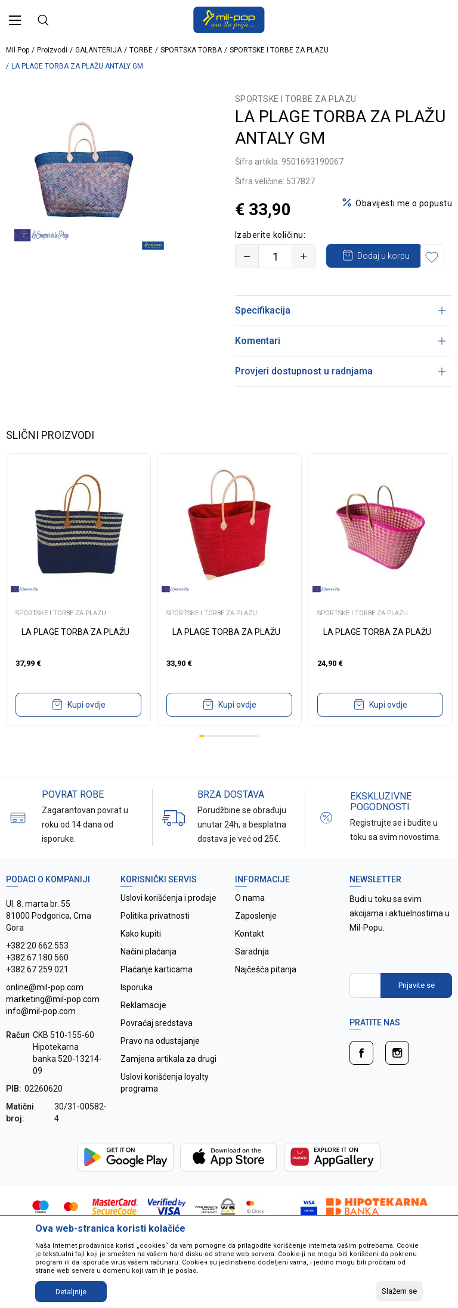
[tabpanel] (78, 613)
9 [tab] (241, 760)
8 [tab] (236, 760)
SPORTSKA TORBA (191, 50)
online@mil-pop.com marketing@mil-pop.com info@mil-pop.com (53, 1023)
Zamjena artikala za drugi (168, 1082)
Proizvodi (52, 50)
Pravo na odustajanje (160, 1065)
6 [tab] (226, 760)
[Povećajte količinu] (303, 256)
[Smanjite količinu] (247, 256)
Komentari (340, 364)
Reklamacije (143, 1029)
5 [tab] (221, 760)
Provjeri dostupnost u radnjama (340, 395)
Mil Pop (17, 50)
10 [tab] (246, 760)
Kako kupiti (140, 957)
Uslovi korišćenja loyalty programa (164, 1106)
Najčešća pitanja (265, 993)
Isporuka (136, 1011)
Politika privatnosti (155, 939)
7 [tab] (231, 760)
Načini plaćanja (148, 975)
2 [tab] (206, 760)
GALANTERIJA (98, 50)
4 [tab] (216, 760)
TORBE (141, 50)
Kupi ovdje (86, 728)
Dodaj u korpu (384, 255)
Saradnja (252, 975)
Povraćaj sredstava (156, 1047)
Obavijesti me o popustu (403, 203)
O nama (250, 921)
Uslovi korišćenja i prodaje (168, 921)
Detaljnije (70, 1292)
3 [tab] (211, 760)
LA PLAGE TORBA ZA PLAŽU (75, 656)
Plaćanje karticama (156, 993)
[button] (250, 280)
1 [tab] (201, 760)
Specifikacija (340, 334)
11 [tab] (251, 760)
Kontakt (249, 957)
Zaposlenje (256, 939)
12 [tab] (256, 760)
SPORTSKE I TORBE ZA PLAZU (279, 50)
